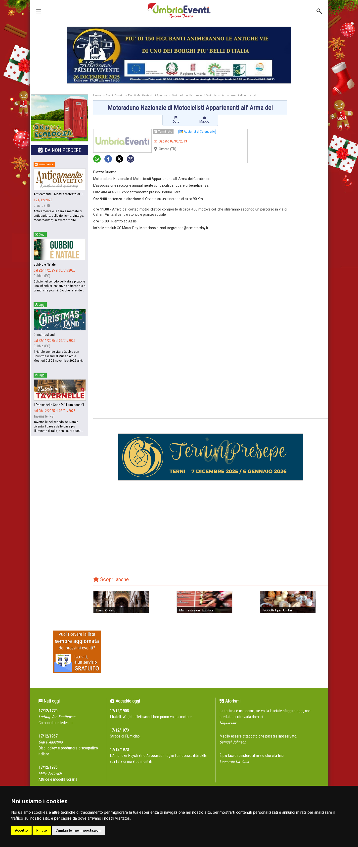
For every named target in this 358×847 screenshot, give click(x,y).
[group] (179, 55)
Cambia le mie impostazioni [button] (78, 830)
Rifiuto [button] (41, 830)
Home (97, 95)
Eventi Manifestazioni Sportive (147, 95)
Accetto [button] (21, 830)
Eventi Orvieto (115, 95)
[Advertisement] (309, 173)
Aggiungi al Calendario (197, 131)
